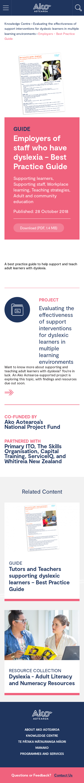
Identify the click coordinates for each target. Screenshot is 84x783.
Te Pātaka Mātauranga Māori (42, 741)
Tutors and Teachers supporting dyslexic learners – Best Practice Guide (39, 578)
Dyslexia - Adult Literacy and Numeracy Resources (42, 679)
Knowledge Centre (17, 23)
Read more (9, 392)
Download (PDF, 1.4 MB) (38, 228)
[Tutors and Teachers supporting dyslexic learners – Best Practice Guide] (42, 528)
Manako (42, 747)
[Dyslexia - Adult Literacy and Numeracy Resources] (42, 635)
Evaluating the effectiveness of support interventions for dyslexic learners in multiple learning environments (41, 29)
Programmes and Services (42, 754)
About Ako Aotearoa (42, 729)
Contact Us (63, 775)
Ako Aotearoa (42, 715)
